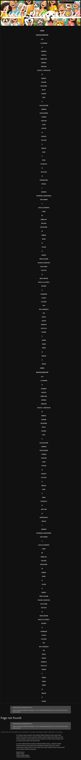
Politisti (44, 270)
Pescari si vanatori (44, 262)
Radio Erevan (44, 278)
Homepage (59, 732)
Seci (44, 305)
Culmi (44, 124)
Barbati (43, 78)
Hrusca (44, 184)
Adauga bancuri (42, 35)
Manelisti (44, 219)
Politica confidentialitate (22, 755)
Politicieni (43, 266)
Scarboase (44, 294)
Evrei (43, 152)
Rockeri (43, 286)
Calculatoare (43, 105)
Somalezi (44, 324)
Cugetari (44, 120)
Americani (44, 59)
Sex (44, 313)
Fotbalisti (44, 164)
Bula (43, 97)
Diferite (43, 136)
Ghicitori (44, 172)
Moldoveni (43, 227)
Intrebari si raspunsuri (43, 195)
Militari (43, 223)
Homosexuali (44, 180)
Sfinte (44, 317)
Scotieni (43, 301)
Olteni (44, 247)
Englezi (43, 148)
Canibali (43, 109)
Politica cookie (20, 753)
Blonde (44, 93)
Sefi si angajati (44, 309)
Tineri (44, 347)
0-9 (42, 39)
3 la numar (43, 43)
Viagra (44, 364)
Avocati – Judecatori (43, 70)
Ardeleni (44, 66)
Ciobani (43, 117)
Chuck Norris (44, 113)
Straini (44, 332)
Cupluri (43, 128)
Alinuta (43, 55)
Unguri (44, 356)
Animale (43, 62)
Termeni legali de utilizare (23, 756)
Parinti (44, 255)
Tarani (44, 340)
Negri (44, 239)
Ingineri (43, 192)
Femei (44, 160)
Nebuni (44, 235)
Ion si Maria (44, 199)
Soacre (44, 320)
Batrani (43, 82)
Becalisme (44, 86)
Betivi (44, 89)
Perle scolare (43, 259)
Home (42, 30)
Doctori (43, 140)
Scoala (44, 298)
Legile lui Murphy (43, 207)
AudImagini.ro (41, 11)
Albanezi (44, 51)
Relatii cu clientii (43, 282)
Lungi (44, 211)
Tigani (44, 344)
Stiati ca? (44, 328)
